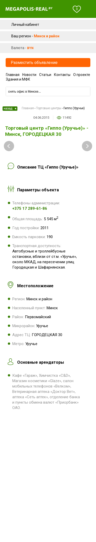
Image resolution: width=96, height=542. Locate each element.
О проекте (81, 75)
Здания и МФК (18, 79)
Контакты (62, 75)
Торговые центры (48, 108)
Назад (10, 108)
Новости (29, 75)
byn (30, 48)
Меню (89, 9)
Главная (12, 75)
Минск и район (46, 36)
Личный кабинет (25, 24)
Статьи (45, 75)
